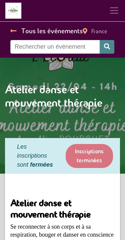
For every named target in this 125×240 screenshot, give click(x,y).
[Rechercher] (107, 47)
